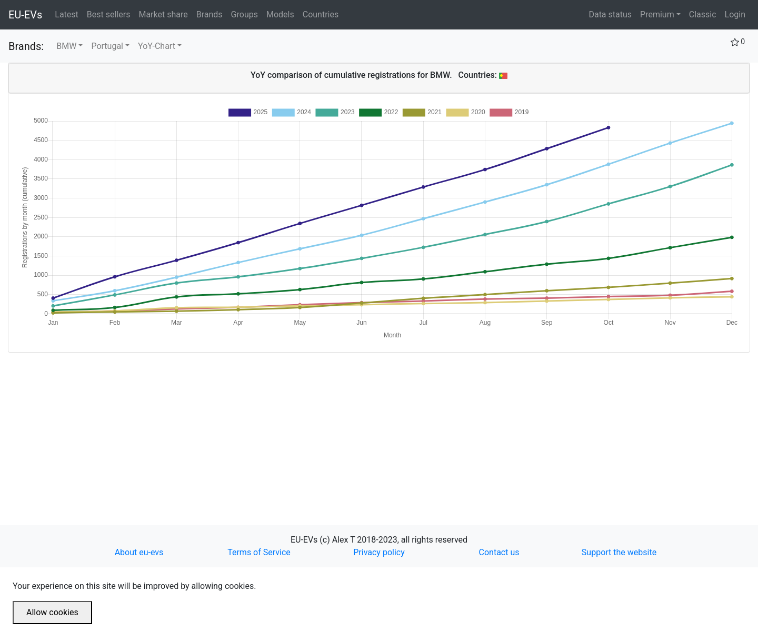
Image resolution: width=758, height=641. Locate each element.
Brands (211, 13)
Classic (702, 14)
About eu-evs (139, 552)
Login (735, 14)
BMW (66, 46)
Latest (69, 13)
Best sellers (111, 13)
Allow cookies (52, 612)
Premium (657, 14)
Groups (246, 13)
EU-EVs (25, 14)
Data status (610, 14)
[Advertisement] (324, 426)
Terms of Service (259, 552)
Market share (165, 13)
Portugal (107, 46)
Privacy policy (379, 552)
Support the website (619, 552)
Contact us (499, 552)
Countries (320, 14)
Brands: (26, 46)
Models (282, 13)
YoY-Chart (156, 46)
